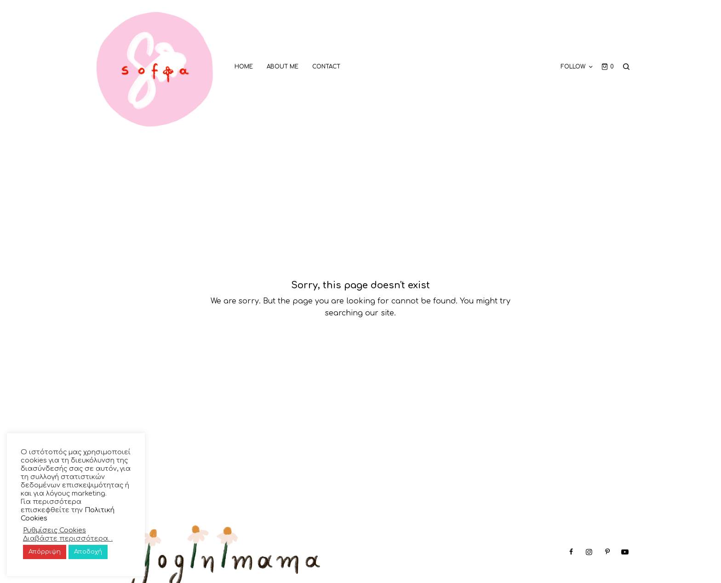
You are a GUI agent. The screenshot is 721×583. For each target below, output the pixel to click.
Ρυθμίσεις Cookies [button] (54, 530)
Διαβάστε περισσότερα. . (68, 538)
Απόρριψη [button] (45, 552)
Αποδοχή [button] (88, 552)
